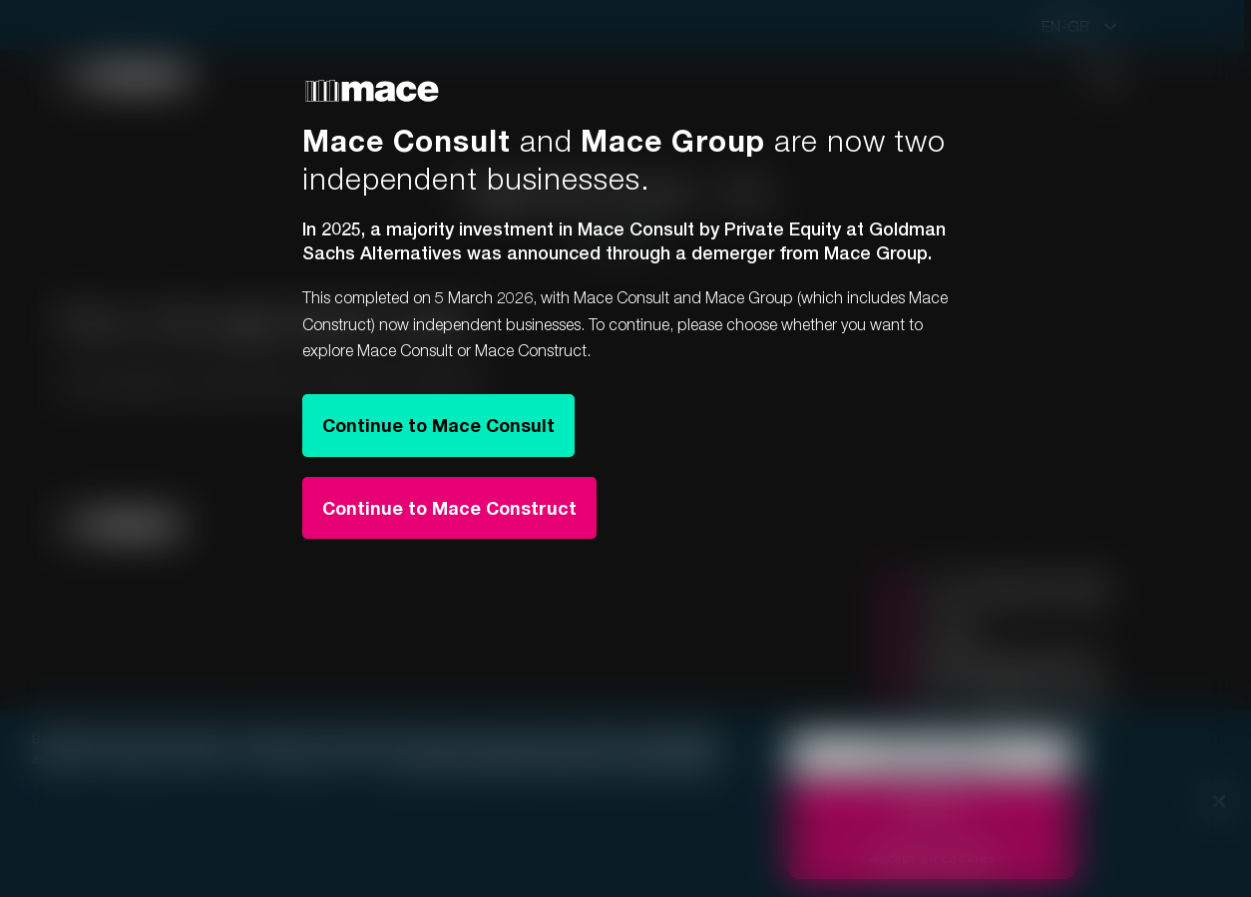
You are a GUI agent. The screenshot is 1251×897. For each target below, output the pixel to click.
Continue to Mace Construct (449, 508)
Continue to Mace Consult (438, 425)
